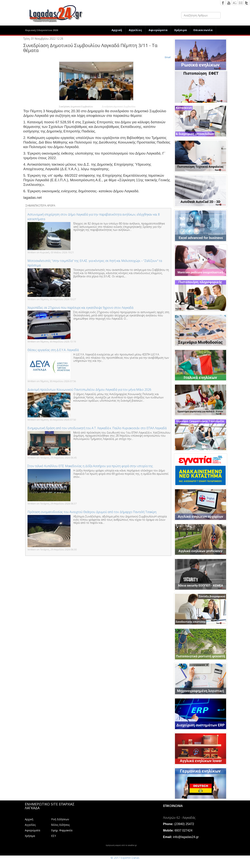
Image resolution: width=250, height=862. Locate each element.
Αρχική (117, 30)
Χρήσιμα (180, 30)
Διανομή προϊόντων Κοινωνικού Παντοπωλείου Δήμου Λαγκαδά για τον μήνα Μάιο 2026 (89, 389)
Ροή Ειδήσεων (60, 819)
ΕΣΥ (53, 836)
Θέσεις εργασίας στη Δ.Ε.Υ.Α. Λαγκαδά (53, 350)
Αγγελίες (135, 30)
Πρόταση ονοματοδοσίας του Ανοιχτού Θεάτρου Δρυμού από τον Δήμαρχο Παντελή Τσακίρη (92, 512)
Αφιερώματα (158, 30)
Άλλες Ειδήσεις (60, 825)
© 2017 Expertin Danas (125, 858)
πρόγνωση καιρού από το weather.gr (121, 845)
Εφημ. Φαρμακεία (61, 830)
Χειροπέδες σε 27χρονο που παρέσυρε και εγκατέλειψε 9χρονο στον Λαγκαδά (80, 308)
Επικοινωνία (203, 30)
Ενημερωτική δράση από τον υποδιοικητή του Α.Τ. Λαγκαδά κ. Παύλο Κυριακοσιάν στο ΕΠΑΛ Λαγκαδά (97, 428)
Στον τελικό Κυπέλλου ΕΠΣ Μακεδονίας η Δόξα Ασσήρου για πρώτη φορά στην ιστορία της (90, 466)
